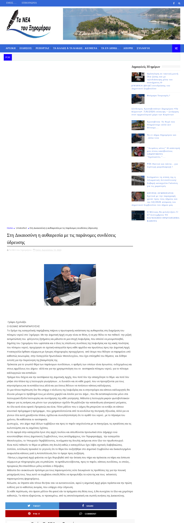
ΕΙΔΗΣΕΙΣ (26, 48)
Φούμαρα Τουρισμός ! (158, 96)
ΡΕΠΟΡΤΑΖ (42, 48)
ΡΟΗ (139, 259)
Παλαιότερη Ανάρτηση (107, 487)
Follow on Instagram (156, 249)
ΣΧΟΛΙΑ (172, 259)
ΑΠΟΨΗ (128, 48)
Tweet (21, 370)
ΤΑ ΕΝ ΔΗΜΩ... (110, 48)
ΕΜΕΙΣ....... (11, 2)
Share (51, 370)
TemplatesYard (31, 518)
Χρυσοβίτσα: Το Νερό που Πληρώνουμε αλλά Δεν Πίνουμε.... (161, 125)
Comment (109, 370)
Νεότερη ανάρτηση (18, 487)
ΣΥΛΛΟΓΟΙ (143, 48)
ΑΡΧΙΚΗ (11, 48)
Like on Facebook (156, 236)
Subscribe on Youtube (156, 243)
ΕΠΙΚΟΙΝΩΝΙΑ (29, 2)
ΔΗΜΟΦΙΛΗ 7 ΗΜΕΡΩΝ (156, 260)
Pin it (80, 370)
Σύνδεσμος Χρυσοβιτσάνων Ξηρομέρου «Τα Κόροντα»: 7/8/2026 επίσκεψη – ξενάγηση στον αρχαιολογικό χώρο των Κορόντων (155, 112)
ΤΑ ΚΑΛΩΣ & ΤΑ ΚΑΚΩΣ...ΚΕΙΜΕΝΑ (75, 48)
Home (10, 67)
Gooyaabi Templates (68, 518)
